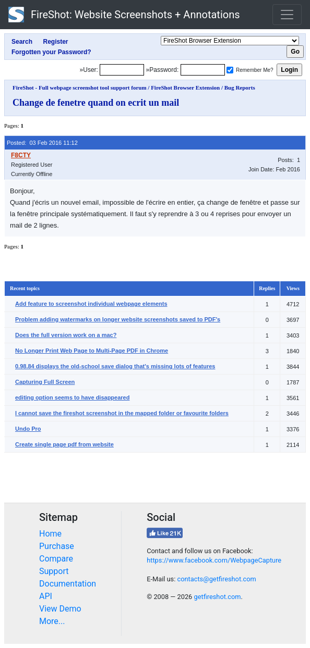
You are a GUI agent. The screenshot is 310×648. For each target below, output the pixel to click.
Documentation (67, 584)
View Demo (60, 609)
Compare (56, 559)
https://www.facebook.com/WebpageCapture (214, 560)
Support (53, 571)
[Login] (122, 70)
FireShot (124, 14)
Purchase (56, 546)
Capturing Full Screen (45, 382)
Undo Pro (28, 429)
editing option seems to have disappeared (72, 397)
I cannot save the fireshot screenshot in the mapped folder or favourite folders (122, 413)
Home (50, 534)
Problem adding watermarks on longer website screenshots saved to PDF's (117, 319)
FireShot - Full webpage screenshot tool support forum (80, 87)
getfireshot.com (217, 597)
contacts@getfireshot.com (216, 579)
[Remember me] (229, 70)
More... (52, 621)
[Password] (203, 70)
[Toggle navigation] (287, 14)
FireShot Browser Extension (185, 87)
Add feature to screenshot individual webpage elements (91, 304)
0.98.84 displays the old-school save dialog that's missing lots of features (115, 366)
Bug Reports (239, 87)
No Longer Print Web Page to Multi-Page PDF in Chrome (91, 350)
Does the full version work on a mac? (65, 335)
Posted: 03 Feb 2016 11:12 (42, 143)
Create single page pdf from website (64, 444)
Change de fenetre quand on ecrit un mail (96, 102)
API (45, 596)
